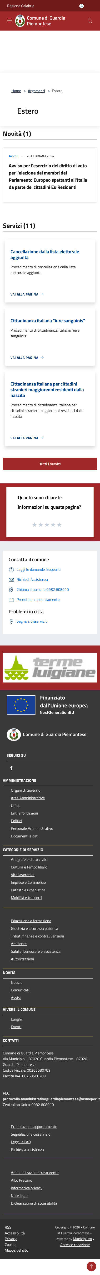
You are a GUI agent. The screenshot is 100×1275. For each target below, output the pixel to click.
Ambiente (19, 944)
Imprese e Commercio (28, 882)
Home (16, 91)
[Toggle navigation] (9, 20)
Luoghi (16, 1019)
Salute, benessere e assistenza (35, 951)
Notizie (16, 982)
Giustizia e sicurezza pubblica (34, 928)
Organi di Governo (25, 790)
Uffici (15, 805)
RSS (8, 1227)
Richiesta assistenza (27, 1149)
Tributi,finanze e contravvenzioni (37, 936)
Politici (16, 821)
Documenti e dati (25, 836)
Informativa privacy (26, 1188)
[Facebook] (11, 768)
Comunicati (20, 990)
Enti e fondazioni (24, 813)
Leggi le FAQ (21, 1142)
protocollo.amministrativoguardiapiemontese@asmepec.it (51, 1099)
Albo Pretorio (21, 1180)
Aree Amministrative (28, 798)
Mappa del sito (16, 1250)
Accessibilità (15, 1233)
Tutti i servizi (50, 464)
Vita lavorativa (23, 875)
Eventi (16, 1027)
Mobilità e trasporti (26, 897)
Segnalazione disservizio (30, 1134)
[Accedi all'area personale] (81, 6)
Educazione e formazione (31, 921)
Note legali (19, 1195)
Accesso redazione (75, 1245)
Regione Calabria (20, 6)
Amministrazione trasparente (35, 1172)
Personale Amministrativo (32, 828)
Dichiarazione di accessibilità (34, 1203)
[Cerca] (90, 21)
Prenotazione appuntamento (34, 1126)
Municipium (82, 1239)
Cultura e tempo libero (29, 867)
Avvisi (13, 155)
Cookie (10, 1244)
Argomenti (36, 91)
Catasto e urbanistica (28, 890)
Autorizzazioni (22, 959)
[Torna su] (91, 1266)
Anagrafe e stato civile (29, 859)
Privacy (11, 1239)
